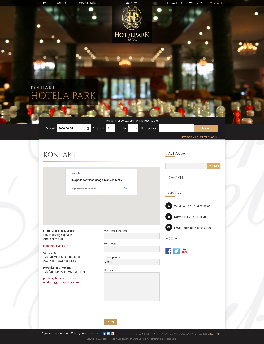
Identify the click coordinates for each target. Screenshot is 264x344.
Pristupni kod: (149, 128)
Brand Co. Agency (140, 338)
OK (125, 188)
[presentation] (133, 311)
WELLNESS (195, 3)
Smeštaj (148, 333)
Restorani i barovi (167, 333)
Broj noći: (99, 128)
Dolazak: (51, 128)
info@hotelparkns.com (57, 245)
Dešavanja (187, 333)
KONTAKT (215, 3)
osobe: (123, 128)
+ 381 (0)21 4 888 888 (55, 333)
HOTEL (46, 3)
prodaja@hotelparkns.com (59, 278)
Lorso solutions (170, 338)
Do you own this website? (84, 188)
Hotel (137, 333)
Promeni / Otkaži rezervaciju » (200, 137)
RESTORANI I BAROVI (86, 3)
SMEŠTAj (61, 3)
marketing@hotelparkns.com (61, 282)
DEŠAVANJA (174, 3)
